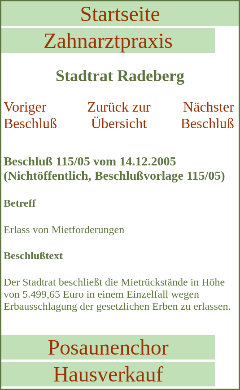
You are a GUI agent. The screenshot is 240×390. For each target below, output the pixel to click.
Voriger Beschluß (30, 115)
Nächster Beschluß (207, 115)
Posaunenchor (108, 347)
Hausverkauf (108, 374)
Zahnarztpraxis (108, 40)
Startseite (120, 14)
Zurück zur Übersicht (118, 115)
